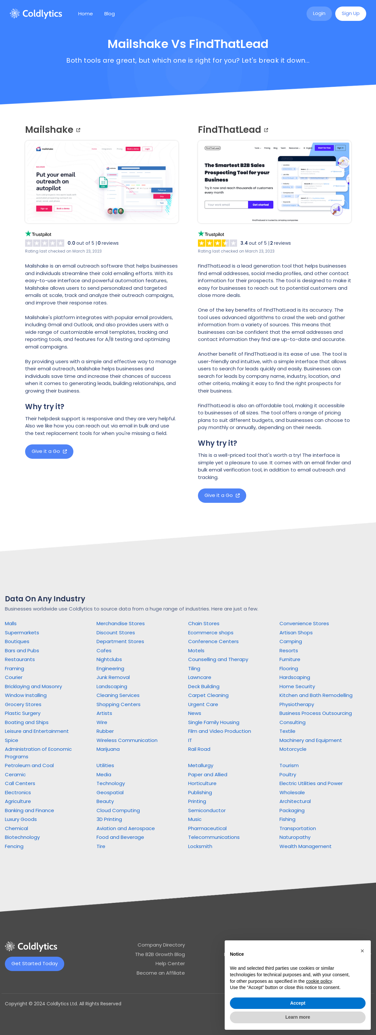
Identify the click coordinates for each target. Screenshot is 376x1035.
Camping (290, 641)
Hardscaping (294, 677)
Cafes (104, 650)
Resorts (288, 650)
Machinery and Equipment (310, 740)
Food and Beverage (120, 837)
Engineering (110, 668)
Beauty (105, 801)
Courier (14, 677)
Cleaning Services (118, 695)
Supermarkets (22, 632)
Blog (109, 13)
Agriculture (18, 801)
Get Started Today (34, 963)
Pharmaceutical (207, 828)
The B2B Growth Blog (160, 954)
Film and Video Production (219, 731)
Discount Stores (116, 632)
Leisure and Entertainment (37, 731)
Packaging (292, 810)
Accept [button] (298, 1003)
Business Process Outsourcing (315, 713)
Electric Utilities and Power (311, 783)
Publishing (200, 792)
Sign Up (351, 13)
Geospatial (110, 792)
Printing (197, 801)
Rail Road (199, 749)
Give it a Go (49, 451)
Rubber (105, 731)
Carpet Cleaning (208, 695)
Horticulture (202, 783)
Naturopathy (294, 837)
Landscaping (112, 686)
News (194, 713)
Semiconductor (207, 810)
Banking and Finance (29, 810)
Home (85, 13)
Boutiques (17, 641)
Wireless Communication (127, 740)
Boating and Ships (27, 722)
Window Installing (26, 695)
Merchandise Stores (121, 623)
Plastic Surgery (22, 713)
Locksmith (200, 846)
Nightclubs (109, 659)
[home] (36, 13)
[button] (362, 951)
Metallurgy (200, 765)
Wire (102, 722)
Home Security (297, 686)
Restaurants (20, 659)
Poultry (287, 774)
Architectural (295, 801)
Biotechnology (22, 837)
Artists (104, 713)
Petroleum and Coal (29, 765)
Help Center (170, 963)
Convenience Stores (304, 623)
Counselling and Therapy (218, 659)
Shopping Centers (119, 704)
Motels (196, 650)
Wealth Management (305, 846)
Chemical (16, 828)
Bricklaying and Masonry (33, 686)
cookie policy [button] (319, 981)
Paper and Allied (207, 774)
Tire (101, 846)
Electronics (18, 792)
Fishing (287, 819)
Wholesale (292, 792)
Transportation (297, 828)
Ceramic (15, 774)
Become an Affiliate (161, 972)
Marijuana (108, 749)
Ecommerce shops (210, 632)
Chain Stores (203, 623)
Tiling (194, 668)
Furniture (289, 659)
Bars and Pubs (22, 650)
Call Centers (20, 783)
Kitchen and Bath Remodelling (316, 695)
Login (319, 13)
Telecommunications (214, 837)
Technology (111, 783)
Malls (11, 623)
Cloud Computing (118, 810)
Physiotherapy (296, 704)
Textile (287, 731)
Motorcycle (293, 749)
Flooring (288, 668)
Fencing (14, 846)
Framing (14, 668)
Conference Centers (213, 641)
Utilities (105, 765)
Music (195, 819)
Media (104, 774)
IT (190, 740)
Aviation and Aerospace (126, 828)
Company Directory (161, 944)
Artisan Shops (296, 632)
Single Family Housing (213, 722)
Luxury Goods (21, 819)
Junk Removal (113, 677)
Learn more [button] (297, 1017)
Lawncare (199, 677)
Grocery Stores (23, 704)
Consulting (292, 722)
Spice (11, 740)
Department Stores (120, 641)
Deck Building (203, 686)
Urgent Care (203, 704)
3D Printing (109, 819)
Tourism (289, 765)
